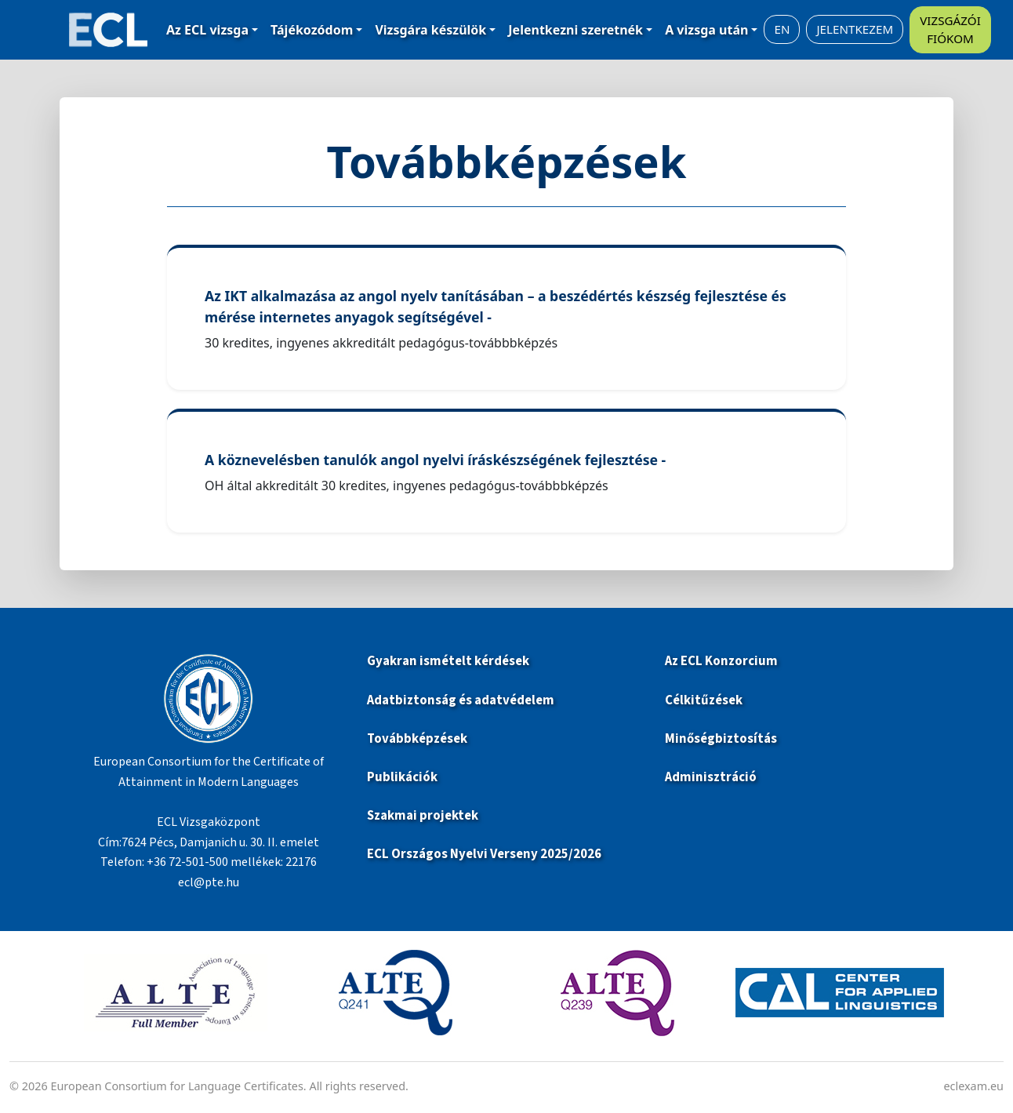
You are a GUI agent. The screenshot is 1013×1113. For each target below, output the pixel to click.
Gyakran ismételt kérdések (449, 661)
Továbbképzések (417, 738)
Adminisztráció (711, 777)
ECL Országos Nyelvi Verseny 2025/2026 (484, 854)
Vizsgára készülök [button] (430, 29)
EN (782, 29)
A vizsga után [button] (706, 29)
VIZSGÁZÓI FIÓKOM (950, 29)
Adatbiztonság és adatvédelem (460, 700)
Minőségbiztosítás (721, 738)
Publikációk (402, 777)
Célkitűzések (704, 700)
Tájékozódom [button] (311, 29)
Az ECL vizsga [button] (207, 29)
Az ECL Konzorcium (721, 661)
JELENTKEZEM (854, 29)
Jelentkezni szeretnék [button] (575, 29)
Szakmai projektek (422, 815)
